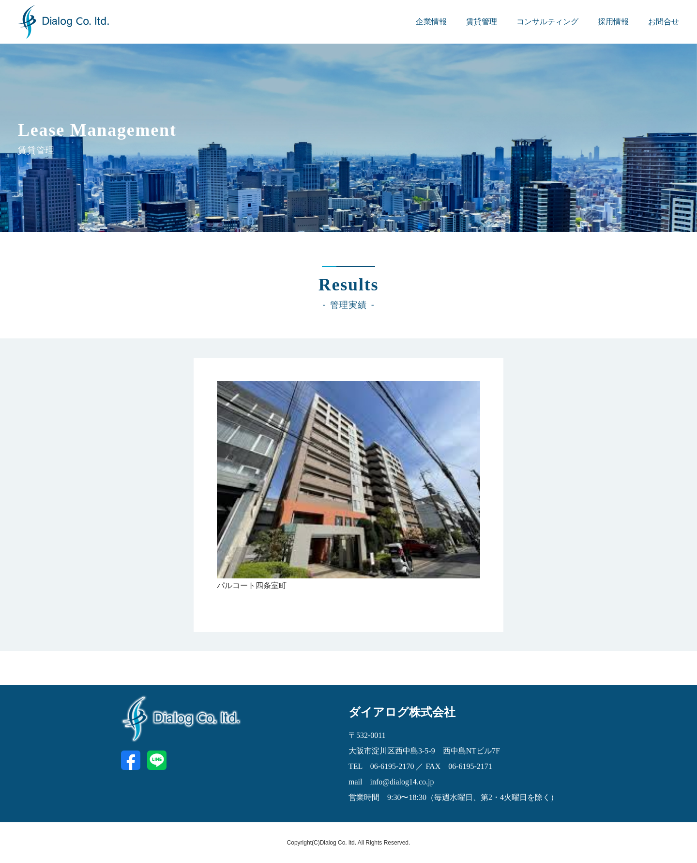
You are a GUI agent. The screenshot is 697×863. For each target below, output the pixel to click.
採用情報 (613, 21)
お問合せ (663, 21)
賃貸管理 (481, 21)
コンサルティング (547, 21)
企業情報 (431, 21)
